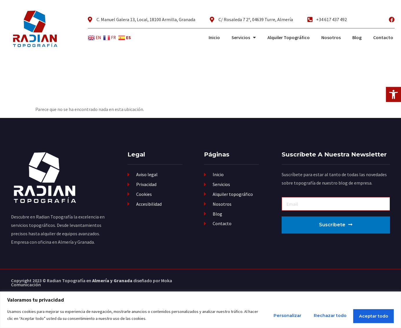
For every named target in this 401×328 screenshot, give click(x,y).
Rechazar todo (315, 315)
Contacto (383, 37)
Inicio (214, 37)
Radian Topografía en (89, 280)
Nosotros (331, 37)
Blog (357, 37)
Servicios (244, 37)
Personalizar (263, 315)
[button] (393, 94)
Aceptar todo (369, 315)
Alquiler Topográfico (288, 37)
